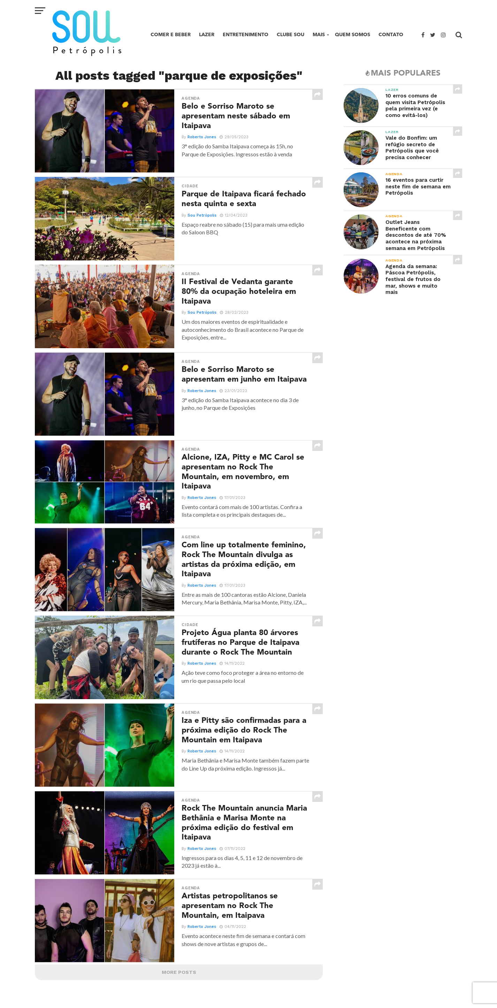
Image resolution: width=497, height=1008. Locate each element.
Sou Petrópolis (202, 215)
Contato (391, 34)
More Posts (179, 972)
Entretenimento (245, 34)
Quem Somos (352, 34)
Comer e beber (171, 34)
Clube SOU (290, 34)
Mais (319, 34)
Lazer (206, 34)
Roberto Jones (202, 137)
